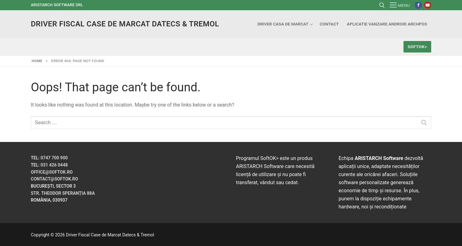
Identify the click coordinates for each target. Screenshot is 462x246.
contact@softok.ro (54, 178)
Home (37, 61)
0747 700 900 (54, 157)
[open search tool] (382, 5)
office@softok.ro (52, 172)
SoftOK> (417, 46)
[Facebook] (418, 5)
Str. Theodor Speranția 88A (63, 193)
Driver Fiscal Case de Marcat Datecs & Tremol (125, 24)
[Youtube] (427, 5)
